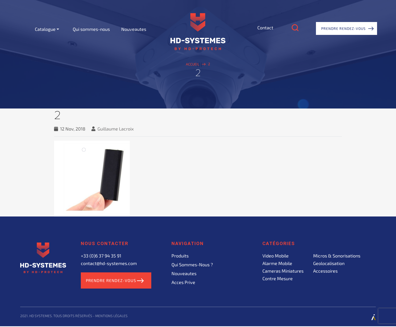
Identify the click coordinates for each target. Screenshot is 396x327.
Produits (180, 255)
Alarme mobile (277, 263)
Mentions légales (111, 316)
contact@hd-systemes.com (109, 263)
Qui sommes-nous (91, 29)
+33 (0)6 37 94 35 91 (101, 255)
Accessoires (325, 271)
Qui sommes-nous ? (192, 264)
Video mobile (275, 255)
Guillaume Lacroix (115, 129)
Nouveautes (133, 29)
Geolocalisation (328, 263)
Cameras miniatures (283, 271)
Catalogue (45, 29)
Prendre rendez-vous (343, 28)
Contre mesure (277, 278)
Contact (265, 27)
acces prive (183, 282)
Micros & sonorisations (336, 255)
